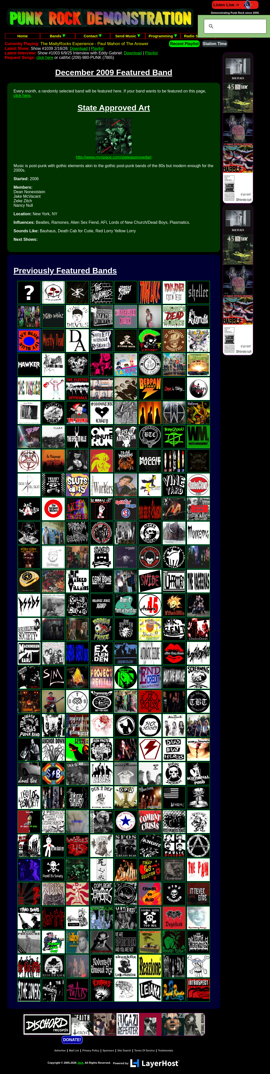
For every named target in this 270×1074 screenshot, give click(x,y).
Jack (80, 1062)
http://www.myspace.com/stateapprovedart (113, 157)
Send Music (127, 36)
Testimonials (165, 1050)
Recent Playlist (184, 44)
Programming (163, 36)
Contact (93, 36)
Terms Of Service (144, 1050)
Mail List (74, 1050)
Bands (57, 36)
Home (22, 36)
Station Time (215, 44)
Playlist (97, 48)
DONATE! (72, 1040)
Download (79, 48)
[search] (234, 26)
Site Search (124, 1050)
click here (44, 57)
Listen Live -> (235, 5)
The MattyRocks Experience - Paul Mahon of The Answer (94, 43)
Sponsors (108, 1050)
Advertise (60, 1050)
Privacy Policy (90, 1050)
